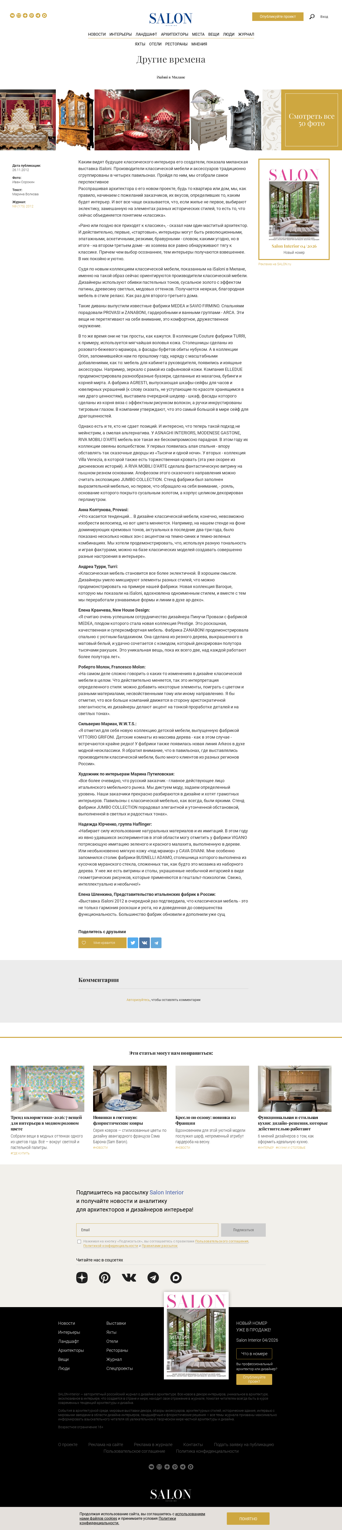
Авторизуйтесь (138, 1000)
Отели (155, 44)
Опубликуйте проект (278, 16)
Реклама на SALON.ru (274, 264)
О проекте (67, 1444)
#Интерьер (266, 1147)
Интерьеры (120, 34)
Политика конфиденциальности (207, 1451)
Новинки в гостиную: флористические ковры (118, 1120)
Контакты (193, 1444)
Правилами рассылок (160, 1246)
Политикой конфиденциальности (110, 1246)
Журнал (246, 34)
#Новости (100, 1147)
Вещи (213, 34)
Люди (228, 34)
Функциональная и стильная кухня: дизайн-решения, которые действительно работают (293, 1123)
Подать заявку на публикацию (244, 1444)
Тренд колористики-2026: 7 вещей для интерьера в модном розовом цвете (46, 1123)
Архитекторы (174, 34)
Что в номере (254, 1353)
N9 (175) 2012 (22, 206)
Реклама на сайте (105, 1444)
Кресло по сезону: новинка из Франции (206, 1120)
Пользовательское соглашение (134, 1451)
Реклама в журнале (153, 1444)
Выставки (116, 1323)
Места (198, 34)
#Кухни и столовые (290, 1147)
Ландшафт (146, 34)
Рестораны (176, 44)
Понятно (248, 1519)
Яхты (140, 44)
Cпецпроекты (119, 1368)
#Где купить (20, 1153)
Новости (97, 34)
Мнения (199, 44)
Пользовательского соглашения (222, 1241)
